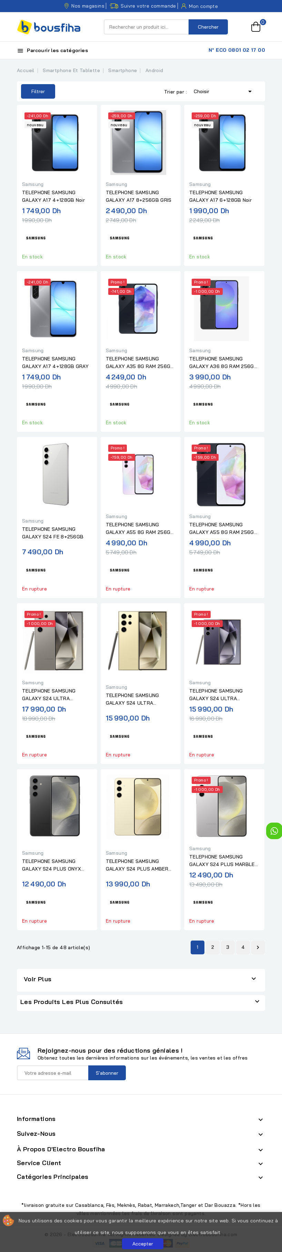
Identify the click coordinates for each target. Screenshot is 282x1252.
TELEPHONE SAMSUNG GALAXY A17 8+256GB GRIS (139, 196)
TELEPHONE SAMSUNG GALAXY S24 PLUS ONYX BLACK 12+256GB (51, 865)
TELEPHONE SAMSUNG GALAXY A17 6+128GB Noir (220, 196)
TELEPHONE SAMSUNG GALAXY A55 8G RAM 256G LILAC (138, 528)
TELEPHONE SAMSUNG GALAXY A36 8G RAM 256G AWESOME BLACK (221, 363)
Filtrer (33, 91)
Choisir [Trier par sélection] (224, 91)
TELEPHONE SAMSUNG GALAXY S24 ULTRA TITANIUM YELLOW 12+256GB (140, 699)
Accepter (142, 1244)
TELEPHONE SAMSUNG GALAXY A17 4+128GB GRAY (55, 362)
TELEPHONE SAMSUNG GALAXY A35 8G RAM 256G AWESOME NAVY (138, 363)
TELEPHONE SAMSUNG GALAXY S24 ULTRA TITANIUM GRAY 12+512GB (53, 695)
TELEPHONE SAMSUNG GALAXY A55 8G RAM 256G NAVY (221, 528)
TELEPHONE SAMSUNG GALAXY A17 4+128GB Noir (53, 196)
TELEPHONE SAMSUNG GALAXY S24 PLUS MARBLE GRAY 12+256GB (222, 861)
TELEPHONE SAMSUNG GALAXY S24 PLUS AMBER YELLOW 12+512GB (137, 865)
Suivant (257, 947)
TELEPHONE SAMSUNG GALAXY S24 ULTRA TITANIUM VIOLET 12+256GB (222, 695)
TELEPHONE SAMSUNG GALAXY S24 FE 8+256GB (52, 533)
